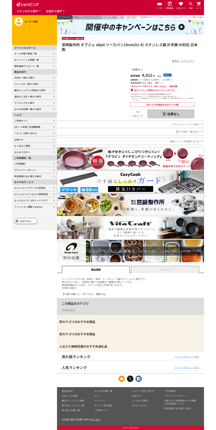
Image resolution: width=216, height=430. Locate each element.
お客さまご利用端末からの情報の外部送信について (180, 402)
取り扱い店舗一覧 (71, 410)
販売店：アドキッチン (183, 60)
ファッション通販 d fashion (28, 206)
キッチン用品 (110, 17)
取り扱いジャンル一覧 (73, 405)
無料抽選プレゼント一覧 (26, 66)
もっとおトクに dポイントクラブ (31, 200)
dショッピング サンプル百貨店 (29, 187)
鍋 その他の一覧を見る (187, 131)
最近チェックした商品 (73, 400)
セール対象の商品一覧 (25, 53)
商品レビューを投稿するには (184, 141)
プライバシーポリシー (25, 170)
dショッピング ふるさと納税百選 (31, 194)
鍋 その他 (131, 17)
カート (97, 395)
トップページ (64, 17)
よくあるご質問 (22, 145)
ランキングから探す (24, 102)
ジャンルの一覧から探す (26, 83)
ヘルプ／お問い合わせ (25, 133)
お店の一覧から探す (24, 77)
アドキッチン (68, 309)
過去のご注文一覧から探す (27, 96)
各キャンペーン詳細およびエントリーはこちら (154, 89)
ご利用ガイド (21, 120)
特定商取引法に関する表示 (27, 176)
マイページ (100, 400)
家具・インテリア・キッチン (87, 17)
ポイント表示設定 (103, 405)
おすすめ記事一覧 (103, 391)
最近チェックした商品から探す (30, 90)
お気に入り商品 (70, 395)
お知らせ (18, 139)
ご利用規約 (20, 163)
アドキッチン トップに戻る (185, 124)
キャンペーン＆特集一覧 (26, 59)
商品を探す (67, 391)
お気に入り (137, 115)
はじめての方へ (22, 152)
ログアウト (26, 221)
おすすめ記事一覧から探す (27, 109)
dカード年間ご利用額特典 (27, 126)
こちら (96, 419)
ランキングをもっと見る (186, 356)
